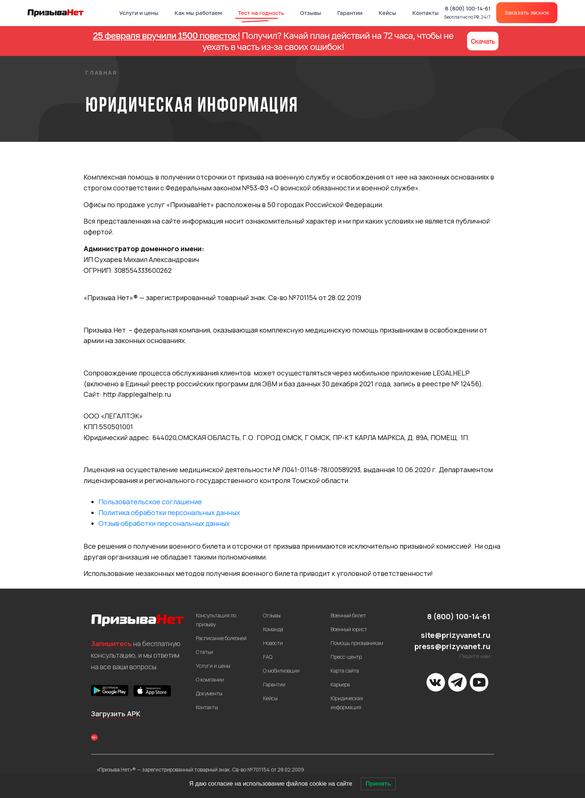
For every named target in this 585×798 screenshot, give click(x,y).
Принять (378, 783)
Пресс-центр (346, 656)
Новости (273, 642)
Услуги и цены (138, 12)
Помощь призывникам (357, 642)
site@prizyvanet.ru (455, 635)
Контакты (425, 12)
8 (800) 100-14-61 (467, 12)
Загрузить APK (115, 713)
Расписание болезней (221, 638)
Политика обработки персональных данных (169, 512)
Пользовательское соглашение (150, 501)
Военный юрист (349, 629)
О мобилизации (281, 670)
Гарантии (350, 12)
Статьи (204, 651)
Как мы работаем (198, 12)
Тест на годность (261, 12)
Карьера (340, 684)
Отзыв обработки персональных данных (163, 523)
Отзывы (310, 12)
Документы (209, 693)
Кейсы (387, 12)
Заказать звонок (526, 12)
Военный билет (348, 615)
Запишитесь (111, 643)
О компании (210, 679)
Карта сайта (345, 670)
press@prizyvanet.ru (452, 646)
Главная (101, 72)
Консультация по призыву (216, 620)
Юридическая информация (347, 703)
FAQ (267, 656)
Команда (273, 629)
